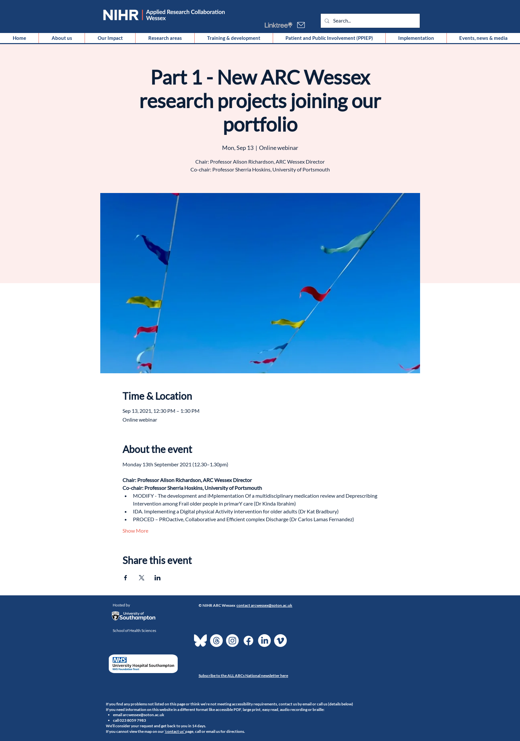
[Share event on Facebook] (125, 577)
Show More (135, 530)
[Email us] (301, 25)
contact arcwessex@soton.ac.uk (264, 605)
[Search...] (369, 21)
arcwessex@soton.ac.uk (143, 714)
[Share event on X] (141, 577)
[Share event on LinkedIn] (157, 577)
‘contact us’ (175, 731)
